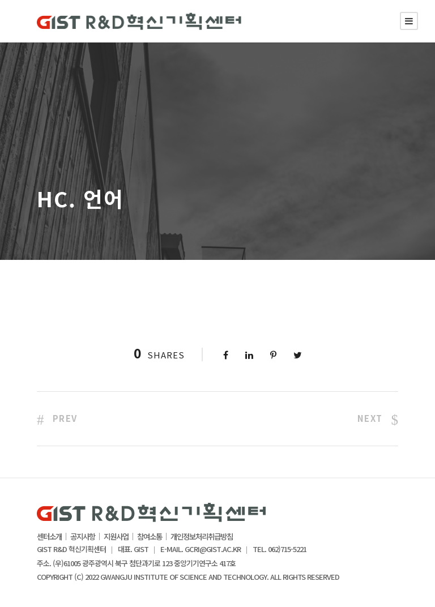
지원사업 (116, 537)
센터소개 (49, 537)
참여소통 (149, 537)
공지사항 (82, 537)
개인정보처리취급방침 (201, 537)
